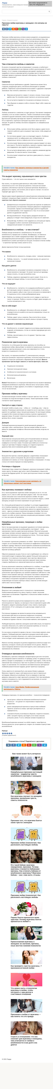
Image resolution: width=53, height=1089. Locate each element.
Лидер (4, 3)
